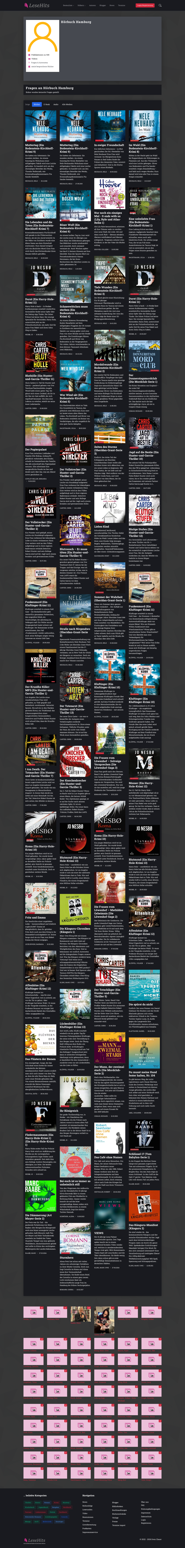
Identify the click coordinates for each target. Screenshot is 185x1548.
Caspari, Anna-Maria (102, 1418)
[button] (159, 6)
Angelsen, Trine (30, 1384)
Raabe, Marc (76, 1325)
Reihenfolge (87, 1507)
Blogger (103, 6)
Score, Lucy (146, 1384)
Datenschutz (146, 1518)
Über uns (145, 1504)
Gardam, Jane (29, 1418)
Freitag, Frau (52, 1400)
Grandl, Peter (99, 1450)
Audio (55, 106)
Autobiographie (51, 1519)
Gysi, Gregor (146, 1482)
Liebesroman (41, 1514)
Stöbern (81, 6)
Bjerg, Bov (122, 1482)
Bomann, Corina (53, 1368)
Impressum (145, 1514)
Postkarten (86, 1530)
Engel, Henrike (147, 1400)
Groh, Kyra (27, 1434)
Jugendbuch (43, 1509)
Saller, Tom (122, 1434)
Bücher (37, 106)
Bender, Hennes (100, 1434)
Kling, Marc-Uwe (101, 1352)
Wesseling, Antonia (79, 1418)
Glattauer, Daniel (77, 1368)
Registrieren (146, 1525)
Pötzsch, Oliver (124, 1321)
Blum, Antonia (77, 1450)
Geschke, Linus (147, 1434)
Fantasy (28, 1514)
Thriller (28, 1504)
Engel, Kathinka (101, 1368)
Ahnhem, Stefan (124, 1368)
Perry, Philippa (53, 1434)
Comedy (64, 1519)
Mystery (66, 1504)
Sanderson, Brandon (31, 1400)
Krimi (56, 1504)
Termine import (118, 1527)
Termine (121, 6)
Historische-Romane (33, 1519)
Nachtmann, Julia (78, 1482)
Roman (47, 1504)
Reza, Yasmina (29, 1482)
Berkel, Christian (78, 1384)
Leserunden (87, 1511)
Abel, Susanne (100, 1384)
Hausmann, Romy (148, 1368)
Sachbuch (63, 1514)
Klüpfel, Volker (147, 1321)
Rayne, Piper (123, 1352)
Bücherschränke (119, 1516)
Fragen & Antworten (39, 64)
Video (84, 1515)
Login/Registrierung (145, 6)
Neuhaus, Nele (53, 1321)
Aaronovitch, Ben (78, 1434)
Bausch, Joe (52, 1418)
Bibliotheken (117, 1508)
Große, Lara (99, 1466)
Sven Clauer (156, 1541)
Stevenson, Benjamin (32, 1466)
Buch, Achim (76, 1400)
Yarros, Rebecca (53, 1466)
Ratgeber (55, 1509)
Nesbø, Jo (27, 1321)
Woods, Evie (52, 1482)
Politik (52, 1514)
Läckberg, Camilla (30, 1368)
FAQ (142, 1507)
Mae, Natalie (123, 1466)
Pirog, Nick (122, 1384)
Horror (37, 1504)
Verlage (115, 1519)
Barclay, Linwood (148, 1450)
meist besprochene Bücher (42, 68)
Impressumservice (90, 1534)
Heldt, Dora (75, 1352)
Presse (115, 1523)
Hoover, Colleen (29, 1352)
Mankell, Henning (54, 1384)
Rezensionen (87, 1519)
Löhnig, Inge (99, 1400)
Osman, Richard (53, 1352)
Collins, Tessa (147, 1466)
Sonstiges (59, 1523)
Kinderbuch (29, 1509)
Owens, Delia (28, 1450)
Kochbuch (67, 1509)
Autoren (92, 6)
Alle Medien (67, 106)
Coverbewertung (89, 1526)
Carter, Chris (99, 1336)
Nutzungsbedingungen (150, 1511)
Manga (28, 1523)
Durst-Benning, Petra (103, 1482)
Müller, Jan (122, 1450)
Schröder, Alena (148, 1418)
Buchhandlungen (119, 1512)
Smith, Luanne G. (54, 1450)
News (112, 6)
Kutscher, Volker (125, 1418)
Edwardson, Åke (148, 1352)
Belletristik (47, 1523)
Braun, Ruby (76, 1466)
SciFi (37, 1523)
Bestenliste (67, 6)
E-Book (47, 106)
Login (143, 1521)
